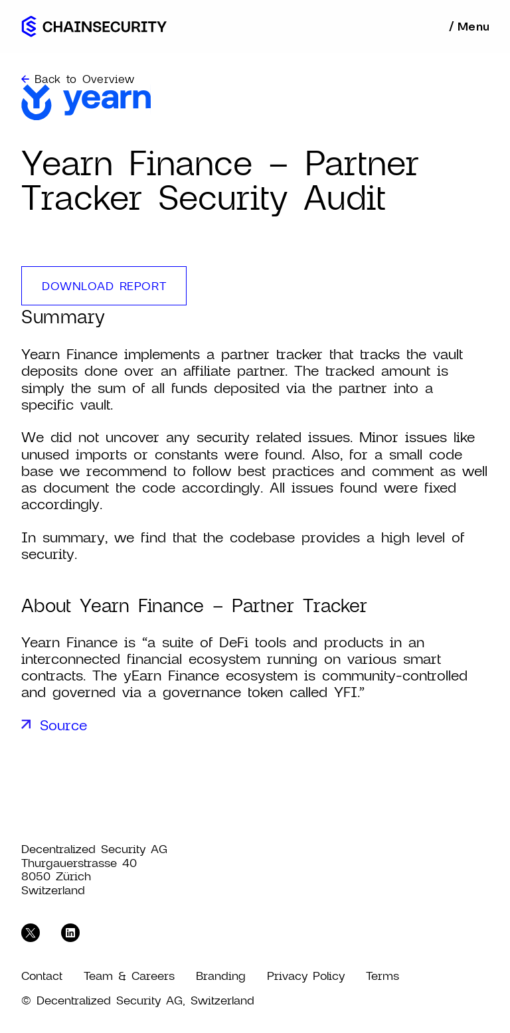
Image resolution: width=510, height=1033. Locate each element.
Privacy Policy (306, 976)
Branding (221, 976)
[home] (94, 26)
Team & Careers (129, 976)
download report (104, 285)
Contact (41, 976)
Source (63, 724)
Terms (382, 976)
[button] (468, 26)
